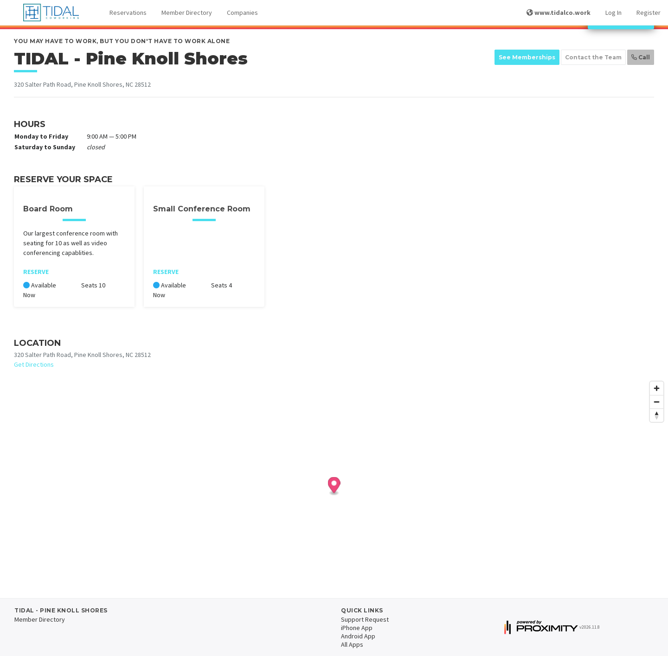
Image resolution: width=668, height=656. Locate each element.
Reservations (128, 12)
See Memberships (527, 57)
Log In (613, 12)
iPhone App (357, 628)
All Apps (352, 644)
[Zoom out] (656, 401)
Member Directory (186, 12)
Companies (242, 12)
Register (648, 12)
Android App (358, 636)
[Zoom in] (656, 388)
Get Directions (34, 364)
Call (640, 57)
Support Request (365, 619)
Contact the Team (593, 57)
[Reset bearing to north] (656, 415)
